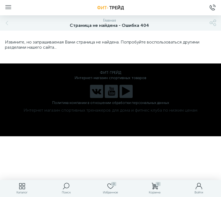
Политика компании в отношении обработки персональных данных (110, 103)
